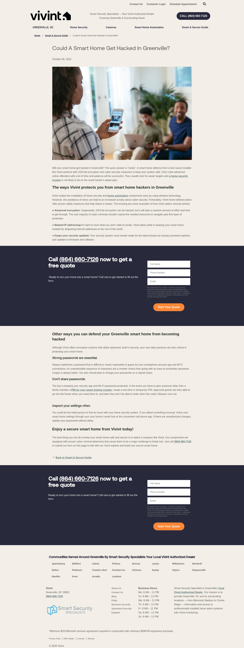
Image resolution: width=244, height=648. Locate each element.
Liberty (95, 563)
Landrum (116, 576)
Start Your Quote (169, 307)
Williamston (178, 563)
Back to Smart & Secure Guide (72, 458)
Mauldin (56, 576)
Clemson (136, 570)
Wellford (76, 563)
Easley (155, 570)
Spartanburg (58, 563)
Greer (75, 576)
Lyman (155, 563)
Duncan (136, 563)
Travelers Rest (99, 570)
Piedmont (77, 570)
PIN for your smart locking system (91, 390)
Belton (55, 570)
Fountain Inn (118, 570)
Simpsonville (199, 570)
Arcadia (96, 576)
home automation (117, 195)
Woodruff (197, 563)
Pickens (116, 563)
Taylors (176, 570)
